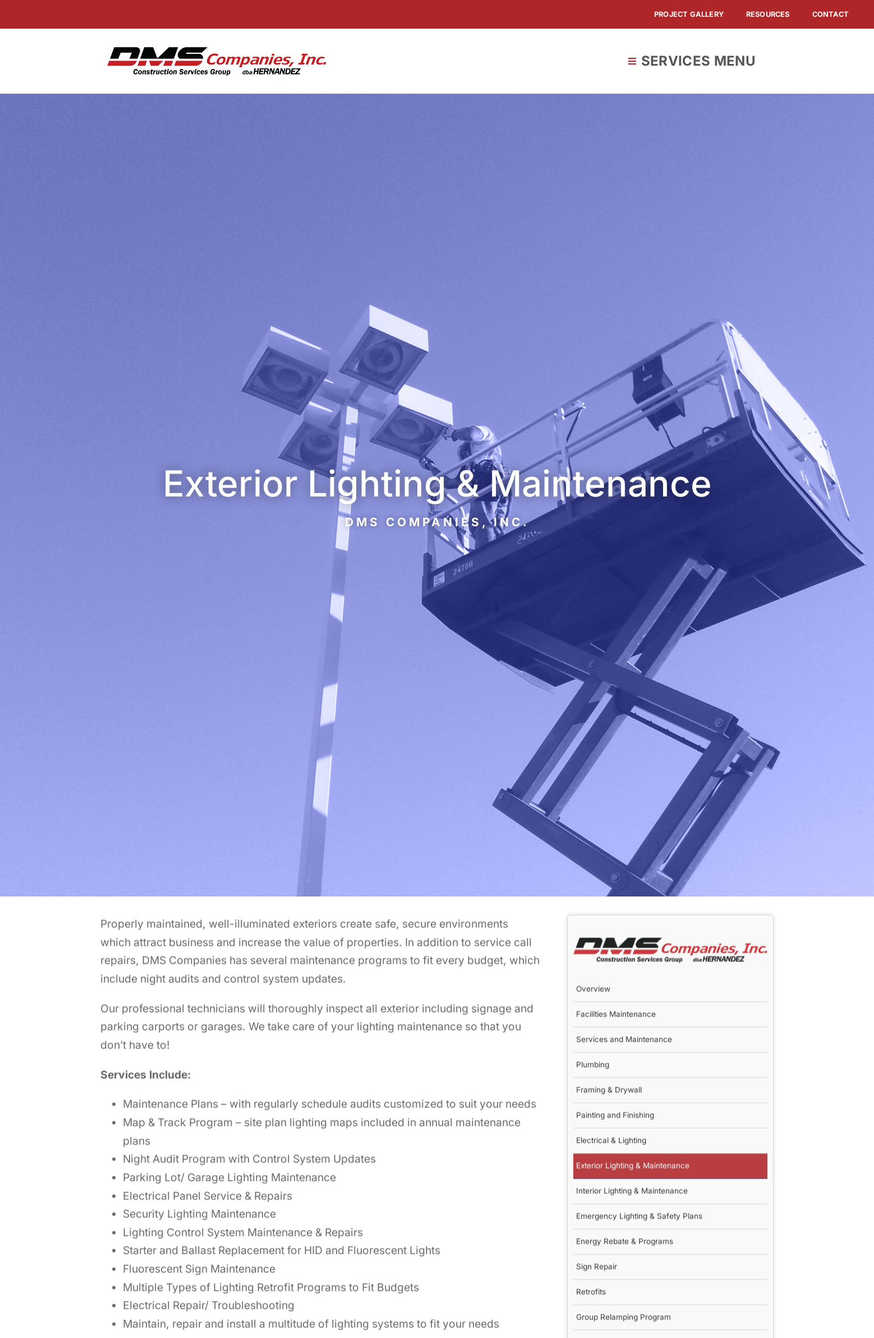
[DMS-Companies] (216, 52)
